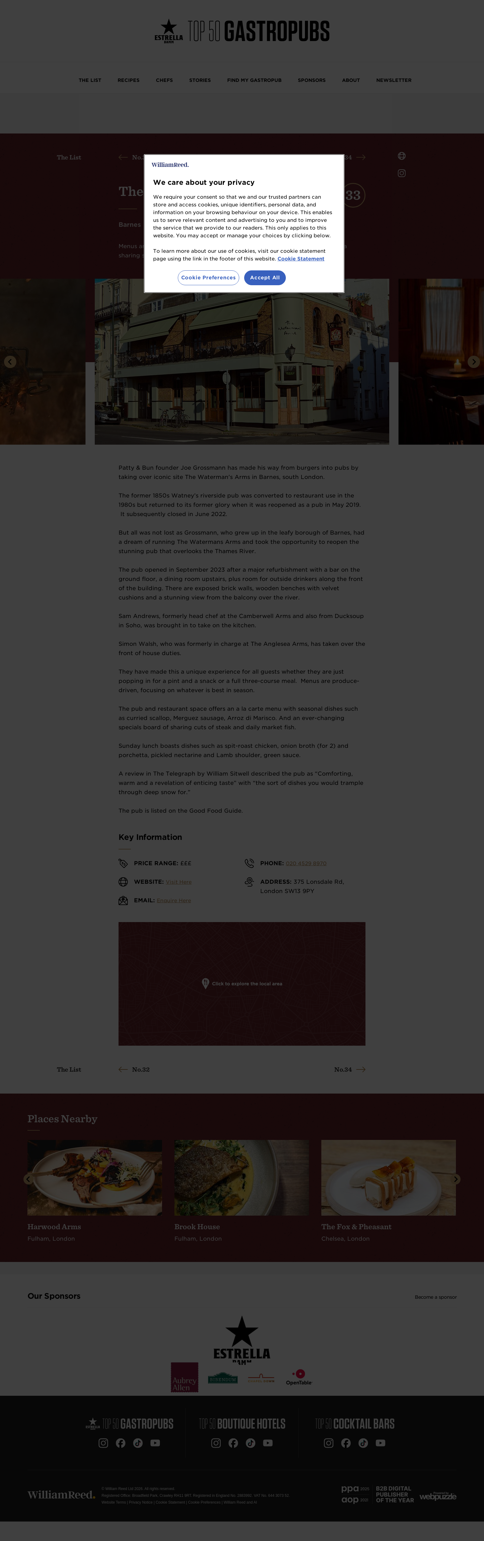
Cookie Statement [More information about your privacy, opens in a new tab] (300, 259)
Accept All (265, 278)
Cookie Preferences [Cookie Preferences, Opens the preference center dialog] (208, 278)
